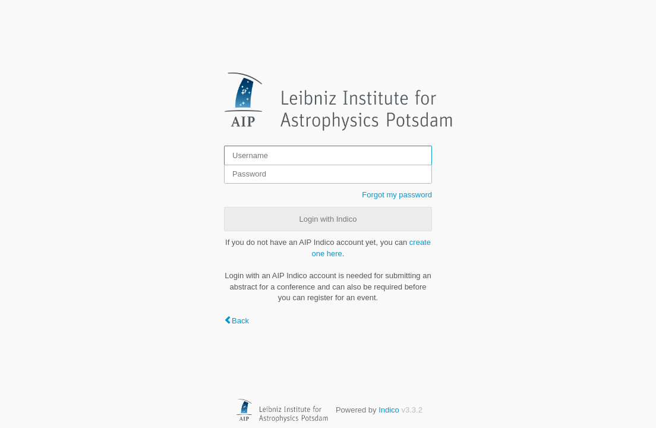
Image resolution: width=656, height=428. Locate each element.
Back (240, 320)
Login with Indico (328, 219)
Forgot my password (397, 194)
